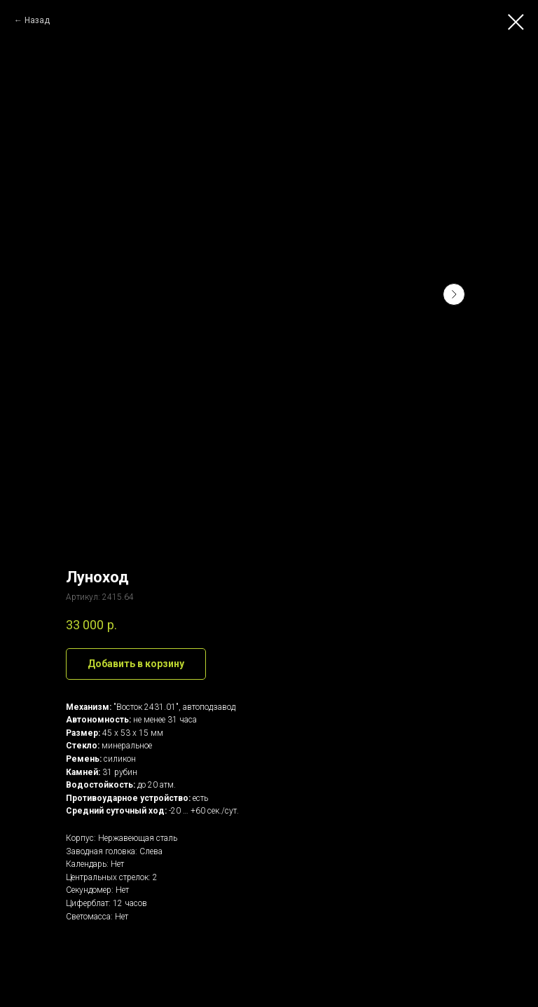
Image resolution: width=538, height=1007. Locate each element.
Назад (37, 20)
